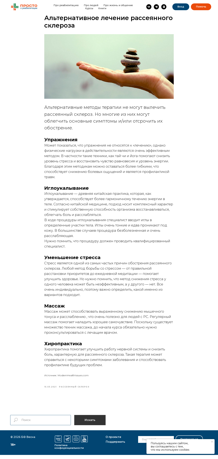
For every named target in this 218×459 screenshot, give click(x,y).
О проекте (113, 441)
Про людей (91, 5)
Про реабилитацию (66, 5)
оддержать (115, 445)
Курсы (89, 8)
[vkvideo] (163, 6)
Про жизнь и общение (118, 5)
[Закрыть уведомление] (212, 441)
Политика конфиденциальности (69, 451)
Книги (102, 8)
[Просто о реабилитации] (148, 6)
